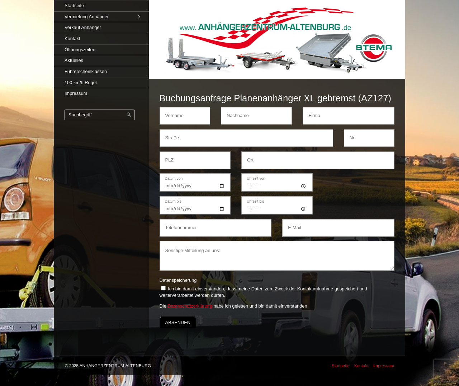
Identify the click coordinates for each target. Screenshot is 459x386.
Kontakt (72, 38)
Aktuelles (74, 60)
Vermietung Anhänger (87, 16)
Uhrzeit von (256, 178)
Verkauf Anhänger (83, 27)
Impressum (76, 93)
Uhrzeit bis (255, 201)
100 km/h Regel (81, 82)
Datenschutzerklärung (189, 306)
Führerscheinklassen (86, 71)
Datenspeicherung (178, 280)
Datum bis (173, 201)
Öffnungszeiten (80, 49)
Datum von (174, 178)
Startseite (74, 5)
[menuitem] (101, 5)
